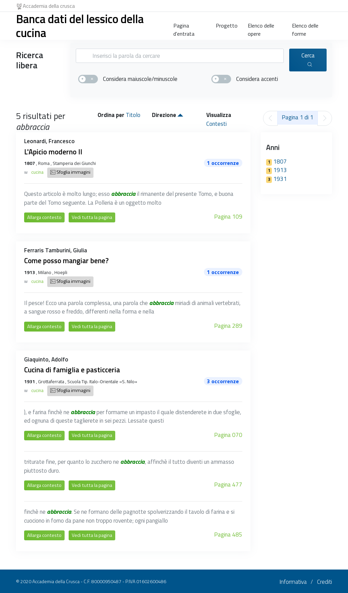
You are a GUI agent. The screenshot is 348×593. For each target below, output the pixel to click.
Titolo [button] (133, 115)
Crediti (324, 581)
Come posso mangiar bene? (66, 260)
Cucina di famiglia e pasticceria (72, 369)
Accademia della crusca (45, 6)
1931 (276, 178)
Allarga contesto (44, 217)
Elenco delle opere (261, 28)
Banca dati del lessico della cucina (80, 25)
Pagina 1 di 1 (297, 117)
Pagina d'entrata (183, 28)
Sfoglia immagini (70, 173)
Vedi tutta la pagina (92, 217)
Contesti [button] (216, 123)
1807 (276, 161)
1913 (276, 170)
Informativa (293, 581)
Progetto (227, 25)
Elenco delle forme (305, 28)
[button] (180, 115)
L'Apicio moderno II (53, 151)
